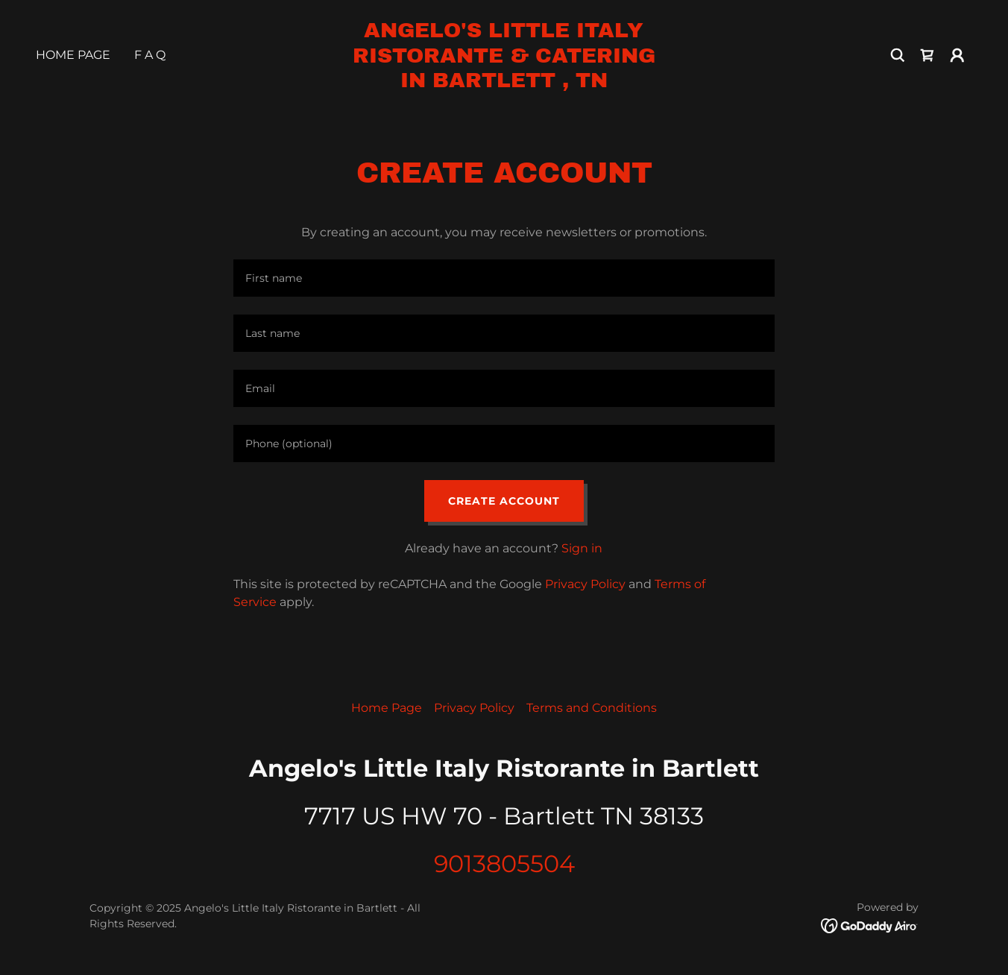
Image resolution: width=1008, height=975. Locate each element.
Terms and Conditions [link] (591, 708)
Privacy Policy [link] (585, 584)
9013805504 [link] (504, 863)
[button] (957, 55)
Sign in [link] (581, 548)
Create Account (504, 501)
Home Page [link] (73, 55)
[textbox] (503, 278)
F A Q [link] (150, 55)
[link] (504, 83)
